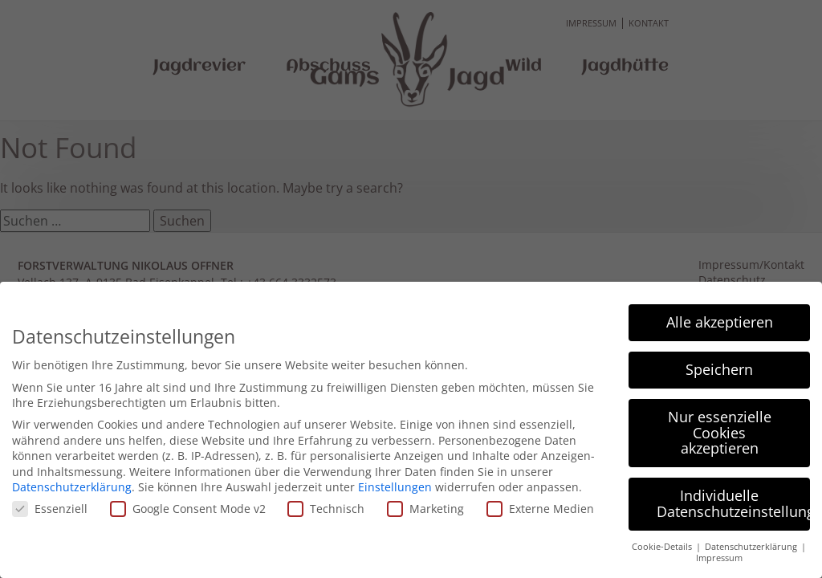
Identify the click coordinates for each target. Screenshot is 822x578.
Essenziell (49, 507)
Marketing (425, 507)
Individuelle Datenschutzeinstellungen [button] (733, 502)
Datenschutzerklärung (72, 486)
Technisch (325, 507)
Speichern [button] (719, 368)
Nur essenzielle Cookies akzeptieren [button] (719, 431)
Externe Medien (540, 507)
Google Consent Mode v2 (188, 507)
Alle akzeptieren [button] (719, 321)
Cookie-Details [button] (663, 545)
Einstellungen (395, 486)
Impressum (719, 557)
